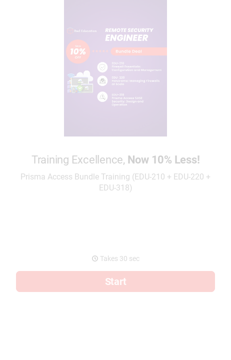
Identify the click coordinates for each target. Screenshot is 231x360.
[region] (115, 329)
